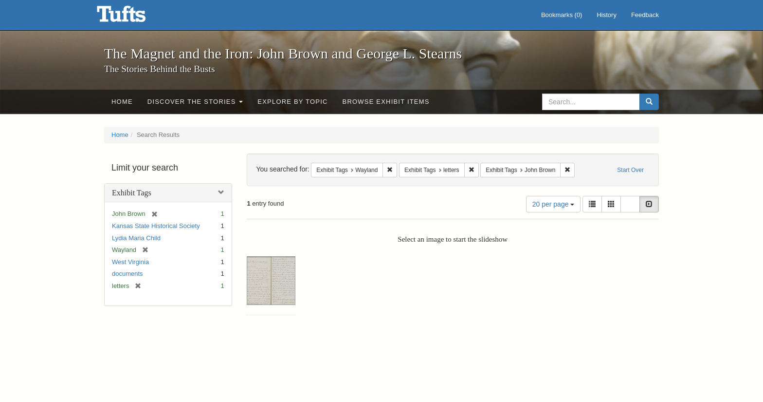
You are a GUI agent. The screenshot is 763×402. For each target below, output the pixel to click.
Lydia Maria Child (136, 238)
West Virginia (130, 262)
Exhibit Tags (131, 193)
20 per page (553, 204)
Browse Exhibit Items (386, 101)
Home (122, 101)
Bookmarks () (561, 15)
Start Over (630, 170)
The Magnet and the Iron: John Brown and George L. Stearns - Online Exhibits (133, 17)
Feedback (645, 15)
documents (127, 273)
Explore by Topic (292, 101)
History (606, 15)
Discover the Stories (195, 101)
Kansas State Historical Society (156, 226)
